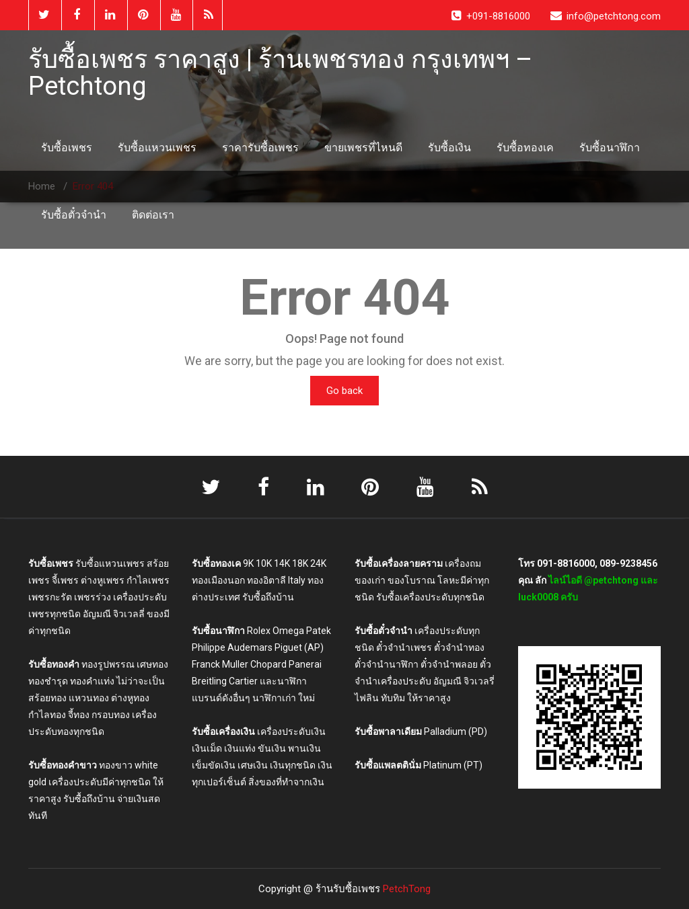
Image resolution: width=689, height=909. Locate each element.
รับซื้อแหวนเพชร (157, 147)
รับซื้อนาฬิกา (609, 147)
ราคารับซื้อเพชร (260, 147)
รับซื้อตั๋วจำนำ (73, 214)
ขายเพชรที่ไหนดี (363, 147)
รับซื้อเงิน (449, 147)
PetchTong (407, 889)
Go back (344, 391)
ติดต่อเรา (153, 214)
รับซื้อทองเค (525, 147)
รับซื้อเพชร (66, 147)
